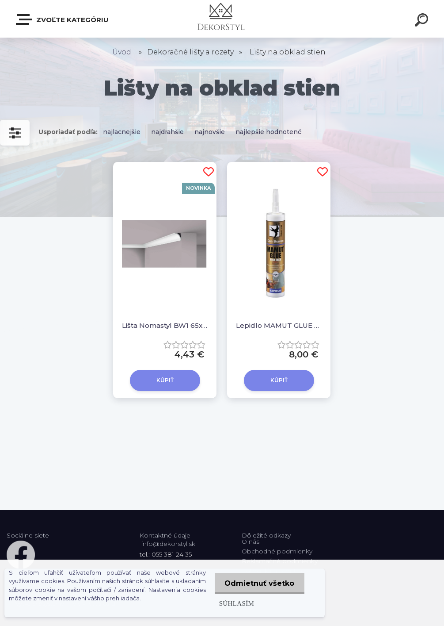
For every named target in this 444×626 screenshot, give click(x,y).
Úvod (121, 52)
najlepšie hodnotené (268, 132)
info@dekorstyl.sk (168, 544)
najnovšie (209, 132)
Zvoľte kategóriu (63, 19)
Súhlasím (235, 603)
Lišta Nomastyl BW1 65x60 (165, 325)
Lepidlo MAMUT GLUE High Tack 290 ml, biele (279, 325)
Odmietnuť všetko (259, 583)
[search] (423, 21)
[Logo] (222, 19)
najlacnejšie (121, 132)
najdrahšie (167, 132)
